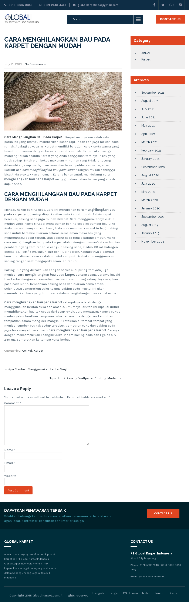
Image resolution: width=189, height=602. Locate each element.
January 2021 (150, 158)
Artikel (27, 350)
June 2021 (148, 117)
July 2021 (148, 109)
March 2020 (149, 200)
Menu (77, 19)
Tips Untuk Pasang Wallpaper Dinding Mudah (86, 378)
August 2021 (149, 100)
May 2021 (148, 125)
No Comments (35, 64)
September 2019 (152, 216)
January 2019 (150, 233)
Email (9, 463)
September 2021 (152, 92)
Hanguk (98, 593)
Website (10, 476)
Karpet (38, 350)
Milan (146, 593)
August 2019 (149, 225)
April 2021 (148, 134)
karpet (18, 214)
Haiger (113, 593)
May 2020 (148, 192)
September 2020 (153, 167)
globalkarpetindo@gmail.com (95, 5)
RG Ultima (130, 593)
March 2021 (149, 142)
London (160, 593)
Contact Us (170, 19)
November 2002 (152, 241)
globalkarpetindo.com (152, 576)
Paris (173, 593)
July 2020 (148, 183)
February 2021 (151, 150)
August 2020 (150, 175)
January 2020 (150, 208)
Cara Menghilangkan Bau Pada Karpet (33, 137)
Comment (12, 403)
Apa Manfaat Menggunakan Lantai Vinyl (35, 369)
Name (9, 450)
